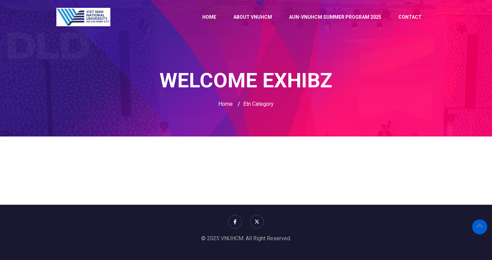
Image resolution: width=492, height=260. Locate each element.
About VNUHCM (252, 17)
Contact (410, 17)
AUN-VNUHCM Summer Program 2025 (335, 17)
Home (209, 17)
